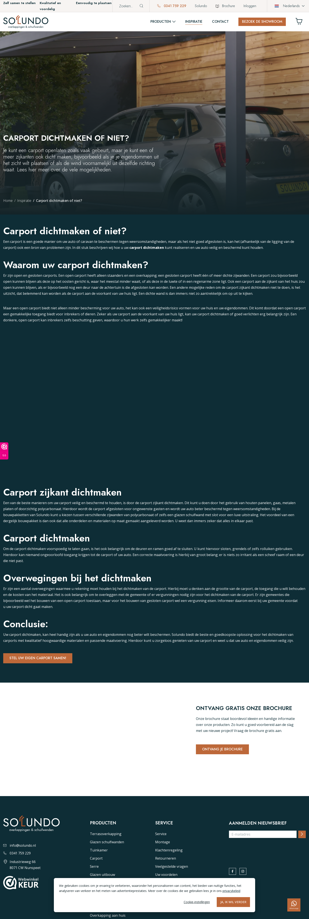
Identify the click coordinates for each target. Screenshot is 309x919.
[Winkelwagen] (300, 22)
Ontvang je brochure (224, 750)
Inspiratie (193, 21)
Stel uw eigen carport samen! (40, 659)
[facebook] (233, 873)
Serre (94, 867)
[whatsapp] (293, 904)
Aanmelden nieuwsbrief (258, 824)
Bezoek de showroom (262, 21)
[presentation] (261, 850)
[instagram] (245, 873)
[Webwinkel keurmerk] (4, 451)
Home (8, 200)
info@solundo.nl (19, 846)
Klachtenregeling (169, 851)
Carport (96, 859)
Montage (162, 842)
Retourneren (165, 859)
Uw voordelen (166, 875)
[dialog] (154, 895)
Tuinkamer (99, 851)
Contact (220, 21)
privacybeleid (231, 891)
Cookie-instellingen (197, 902)
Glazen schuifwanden (107, 842)
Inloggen (250, 5)
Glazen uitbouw (102, 875)
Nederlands (287, 5)
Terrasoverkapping (105, 834)
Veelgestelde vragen (171, 867)
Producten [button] (160, 21)
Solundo (201, 5)
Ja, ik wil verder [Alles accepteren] (233, 902)
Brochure (225, 5)
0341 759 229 (171, 5)
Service (161, 834)
